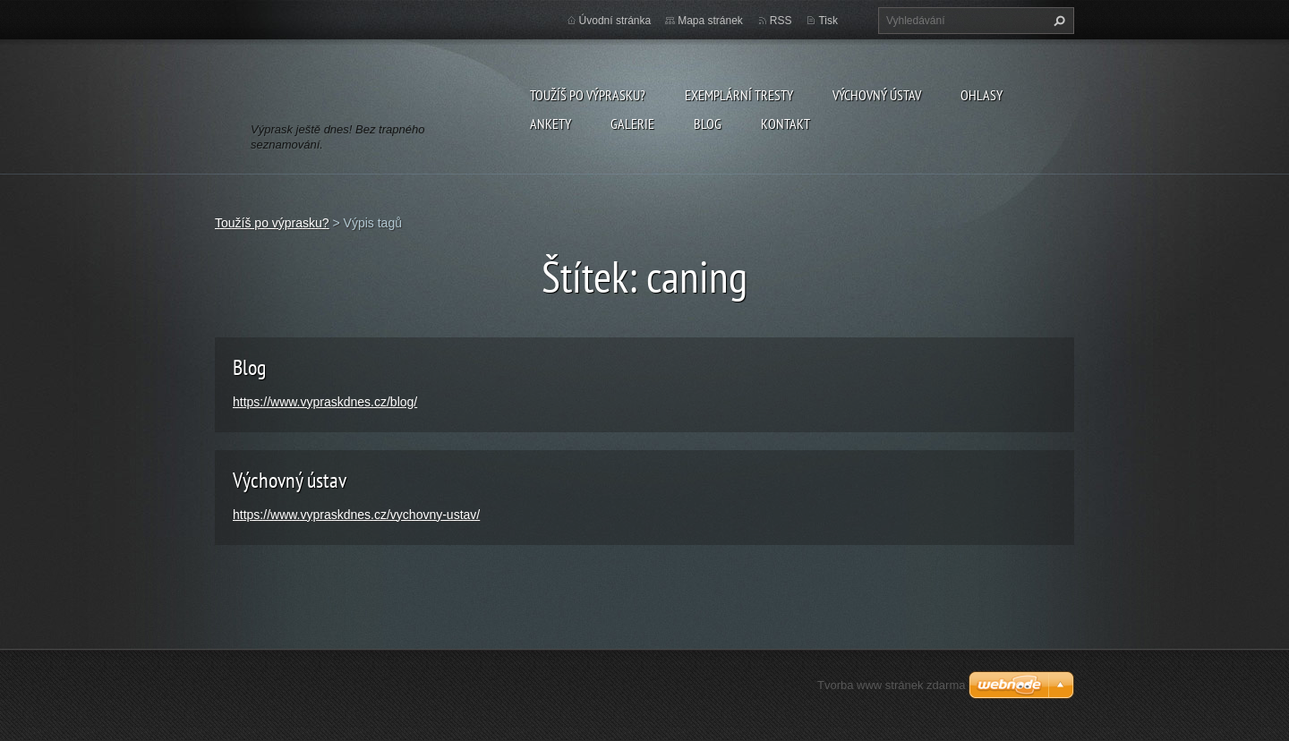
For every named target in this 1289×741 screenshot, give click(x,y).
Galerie (632, 123)
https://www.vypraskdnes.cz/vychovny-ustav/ (356, 514)
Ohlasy (981, 95)
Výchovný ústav (876, 95)
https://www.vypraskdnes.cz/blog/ (325, 402)
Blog (707, 123)
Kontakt (785, 123)
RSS (781, 20)
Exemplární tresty (739, 95)
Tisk (828, 20)
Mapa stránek (710, 20)
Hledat (1057, 20)
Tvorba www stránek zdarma (891, 685)
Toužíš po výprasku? (587, 95)
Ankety (550, 123)
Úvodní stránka (615, 20)
